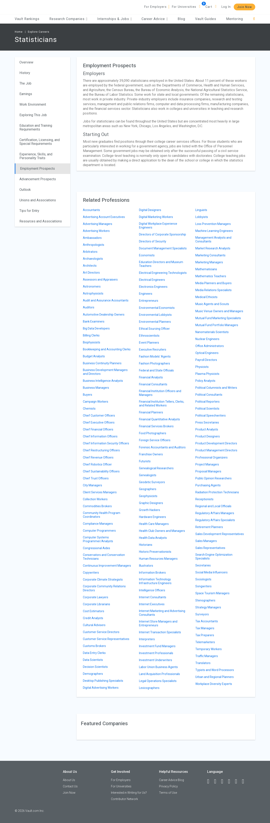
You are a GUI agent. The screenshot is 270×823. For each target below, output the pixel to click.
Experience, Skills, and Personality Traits (35, 156)
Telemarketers (205, 642)
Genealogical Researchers (156, 468)
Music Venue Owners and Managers (219, 311)
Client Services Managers (100, 492)
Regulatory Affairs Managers (214, 513)
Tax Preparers (204, 635)
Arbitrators (90, 251)
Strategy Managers (208, 607)
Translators (203, 663)
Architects (90, 265)
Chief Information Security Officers (106, 443)
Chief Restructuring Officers (101, 450)
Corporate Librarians (96, 604)
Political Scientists (207, 408)
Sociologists (203, 579)
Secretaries (203, 565)
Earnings (25, 94)
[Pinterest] (238, 781)
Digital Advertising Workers (101, 687)
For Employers (155, 6)
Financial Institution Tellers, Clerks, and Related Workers (161, 403)
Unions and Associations (37, 200)
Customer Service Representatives (106, 639)
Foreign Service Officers (154, 440)
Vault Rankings (27, 19)
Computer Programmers (99, 530)
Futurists (145, 461)
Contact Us (70, 786)
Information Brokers (152, 572)
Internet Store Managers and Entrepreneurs (158, 623)
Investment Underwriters (155, 660)
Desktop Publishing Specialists (103, 680)
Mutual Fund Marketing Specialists (218, 318)
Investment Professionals (156, 653)
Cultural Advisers (94, 625)
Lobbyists (201, 217)
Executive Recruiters (152, 349)
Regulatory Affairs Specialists (215, 520)
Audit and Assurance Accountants (105, 300)
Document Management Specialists (163, 248)
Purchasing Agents (208, 485)
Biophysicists (91, 342)
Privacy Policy (168, 786)
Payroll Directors (206, 360)
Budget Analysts (94, 356)
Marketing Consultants (210, 255)
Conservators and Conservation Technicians (104, 556)
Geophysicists (148, 496)
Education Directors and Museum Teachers (161, 264)
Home (19, 31)
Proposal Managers (208, 471)
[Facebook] (210, 781)
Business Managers (96, 387)
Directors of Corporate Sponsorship (162, 234)
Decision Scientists (95, 666)
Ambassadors (92, 237)
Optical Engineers (207, 353)
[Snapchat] (245, 781)
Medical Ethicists (206, 297)
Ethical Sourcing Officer (154, 328)
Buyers (87, 394)
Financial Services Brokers (156, 426)
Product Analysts (206, 429)
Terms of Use (168, 792)
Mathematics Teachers (210, 276)
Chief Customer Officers (99, 415)
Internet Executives (152, 604)
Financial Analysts (151, 377)
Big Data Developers (96, 328)
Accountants (91, 210)
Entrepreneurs (148, 300)
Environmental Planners (155, 321)
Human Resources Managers (158, 558)
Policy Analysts (205, 380)
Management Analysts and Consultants (213, 239)
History (24, 73)
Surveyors (202, 614)
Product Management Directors (216, 450)
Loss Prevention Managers (213, 224)
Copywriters (91, 572)
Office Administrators (209, 346)
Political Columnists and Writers (216, 387)
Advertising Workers (96, 231)
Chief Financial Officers (98, 429)
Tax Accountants (206, 621)
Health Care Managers (154, 524)
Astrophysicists (93, 293)
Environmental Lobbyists (155, 314)
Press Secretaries (207, 422)
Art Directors (91, 272)
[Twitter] (224, 781)
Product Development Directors (216, 443)
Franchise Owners (151, 454)
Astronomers (92, 286)
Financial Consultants (153, 384)
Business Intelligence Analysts (103, 380)
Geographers (147, 489)
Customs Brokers (94, 646)
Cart (208, 6)
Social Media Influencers (211, 572)
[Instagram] (231, 781)
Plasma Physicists (207, 373)
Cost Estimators (93, 611)
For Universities (184, 6)
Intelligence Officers (152, 590)
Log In (226, 6)
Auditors (88, 307)
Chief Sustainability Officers (101, 471)
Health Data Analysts (153, 537)
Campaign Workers (95, 401)
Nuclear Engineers (207, 339)
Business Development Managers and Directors (105, 371)
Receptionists (204, 499)
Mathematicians (206, 269)
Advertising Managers (97, 224)
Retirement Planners (209, 527)
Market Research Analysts (212, 248)
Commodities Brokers (97, 506)
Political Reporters (207, 401)
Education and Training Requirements (35, 127)
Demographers (93, 673)
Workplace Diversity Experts (213, 684)
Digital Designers (150, 210)
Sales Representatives (210, 548)
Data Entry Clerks (94, 653)
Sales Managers (206, 541)
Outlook (25, 190)
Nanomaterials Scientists (212, 332)
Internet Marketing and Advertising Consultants (162, 612)
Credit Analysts (93, 618)
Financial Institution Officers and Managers (160, 393)
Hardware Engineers (152, 517)
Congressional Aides (96, 548)
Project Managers (207, 464)
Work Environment (32, 104)
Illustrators (146, 565)
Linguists (201, 210)
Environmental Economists (157, 307)
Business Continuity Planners (102, 363)
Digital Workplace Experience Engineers (158, 225)
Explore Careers (38, 31)
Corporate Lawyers (95, 597)
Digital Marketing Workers (156, 217)
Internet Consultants (152, 597)
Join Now (244, 7)
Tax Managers (204, 628)
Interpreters (147, 639)
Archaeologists (93, 258)
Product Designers (207, 436)
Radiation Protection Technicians (217, 492)
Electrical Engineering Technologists (163, 272)
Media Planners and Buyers (213, 283)
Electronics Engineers (153, 286)
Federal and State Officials (156, 370)
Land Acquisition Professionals (159, 674)
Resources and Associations (40, 221)
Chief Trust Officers (96, 478)
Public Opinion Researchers (213, 478)
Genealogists (147, 475)
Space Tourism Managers (212, 593)
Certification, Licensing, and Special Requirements (39, 142)
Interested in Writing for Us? (129, 792)
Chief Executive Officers (99, 422)
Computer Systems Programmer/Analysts (98, 539)
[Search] (254, 19)
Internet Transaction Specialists (160, 632)
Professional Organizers (211, 457)
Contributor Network (124, 799)
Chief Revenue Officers (98, 457)
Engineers (145, 293)
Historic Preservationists (155, 551)
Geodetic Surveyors (152, 482)
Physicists (202, 366)
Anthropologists (93, 244)
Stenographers (205, 600)
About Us (69, 780)
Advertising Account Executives (104, 217)
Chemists (89, 408)
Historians (145, 544)
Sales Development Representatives (219, 534)
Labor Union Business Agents (158, 667)
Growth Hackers (149, 510)
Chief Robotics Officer (97, 464)
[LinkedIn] (217, 781)
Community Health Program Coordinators (101, 514)
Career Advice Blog (171, 780)
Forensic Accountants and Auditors (162, 447)
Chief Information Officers (100, 436)
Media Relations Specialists (213, 290)
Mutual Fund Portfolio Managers (216, 325)
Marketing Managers (209, 262)
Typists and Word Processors (214, 670)
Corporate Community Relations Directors (104, 588)
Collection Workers (95, 499)
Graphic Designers (151, 503)
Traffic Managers (206, 656)
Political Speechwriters (210, 415)
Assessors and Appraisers (100, 279)
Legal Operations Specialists (158, 681)
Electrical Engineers (152, 279)
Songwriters (203, 586)
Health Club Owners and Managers (162, 531)
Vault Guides (205, 19)
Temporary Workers (208, 649)
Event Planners (149, 342)
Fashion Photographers (154, 363)
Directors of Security (152, 241)
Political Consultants (208, 394)
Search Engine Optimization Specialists (213, 556)
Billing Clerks (91, 335)
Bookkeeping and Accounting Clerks (107, 349)
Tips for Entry (29, 211)
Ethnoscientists (149, 335)
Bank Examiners (93, 321)
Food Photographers (152, 433)
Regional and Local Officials (213, 506)
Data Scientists (93, 660)
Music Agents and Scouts (212, 304)
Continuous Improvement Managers (107, 565)
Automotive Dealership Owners (103, 314)
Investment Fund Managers (157, 646)
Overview (26, 62)
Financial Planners (151, 412)
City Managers (92, 485)
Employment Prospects (37, 169)
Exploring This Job (33, 115)
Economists (147, 255)
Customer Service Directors (101, 632)
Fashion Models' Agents (155, 356)
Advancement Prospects (37, 179)
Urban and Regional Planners (214, 677)
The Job (25, 83)
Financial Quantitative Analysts (159, 419)
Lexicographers (149, 688)
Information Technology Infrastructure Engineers (155, 581)
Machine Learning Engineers (214, 231)
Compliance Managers (98, 523)
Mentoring (234, 19)
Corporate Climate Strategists (103, 579)
